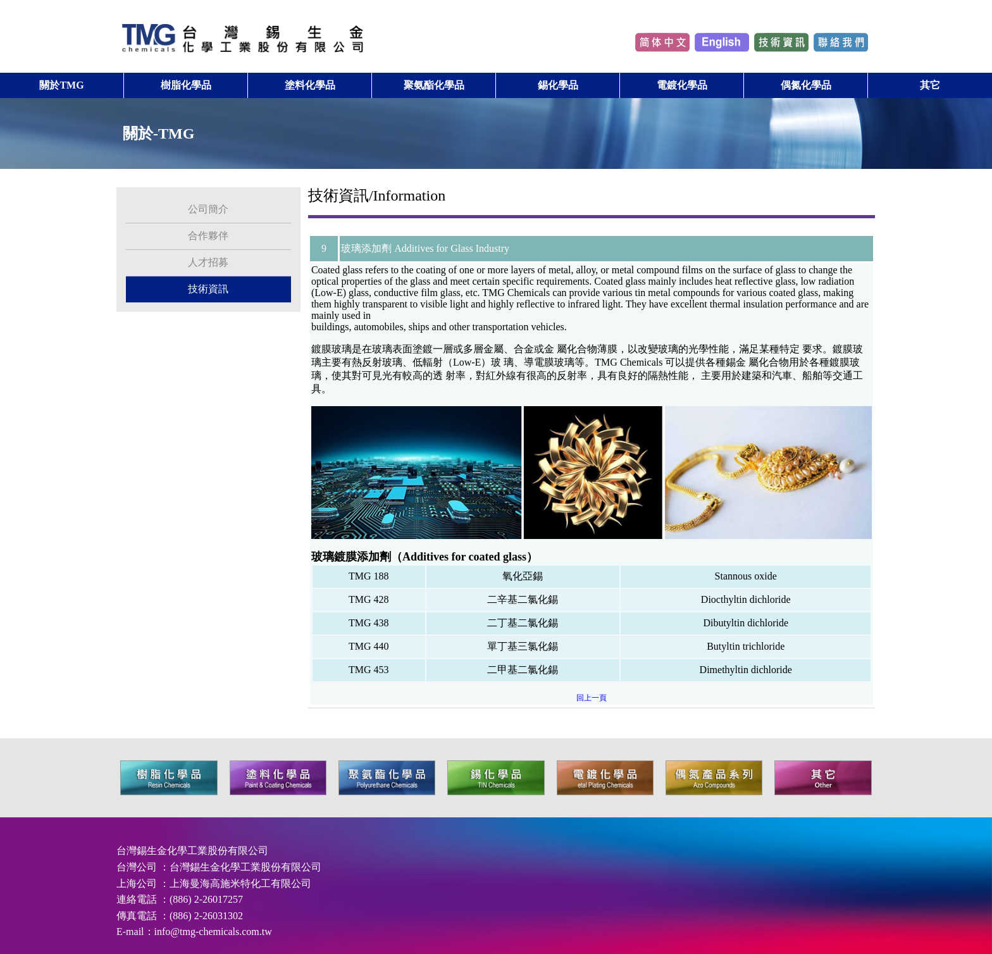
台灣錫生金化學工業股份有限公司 (245, 855)
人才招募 (208, 250)
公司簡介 (208, 197)
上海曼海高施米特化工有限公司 (240, 872)
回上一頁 (591, 686)
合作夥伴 (208, 224)
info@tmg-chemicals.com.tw (213, 920)
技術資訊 (208, 277)
